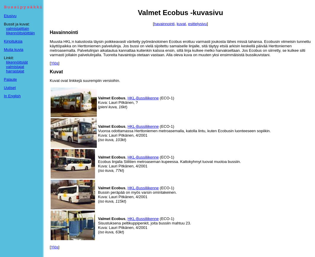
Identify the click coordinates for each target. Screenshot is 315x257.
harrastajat (15, 71)
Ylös (54, 63)
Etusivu (10, 16)
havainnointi (164, 24)
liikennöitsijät (17, 62)
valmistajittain (17, 28)
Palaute (10, 79)
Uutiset (10, 87)
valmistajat (15, 66)
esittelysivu (197, 24)
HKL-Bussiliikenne (143, 98)
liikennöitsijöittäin (20, 33)
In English (12, 96)
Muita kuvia (13, 49)
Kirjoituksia (13, 41)
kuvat (181, 24)
